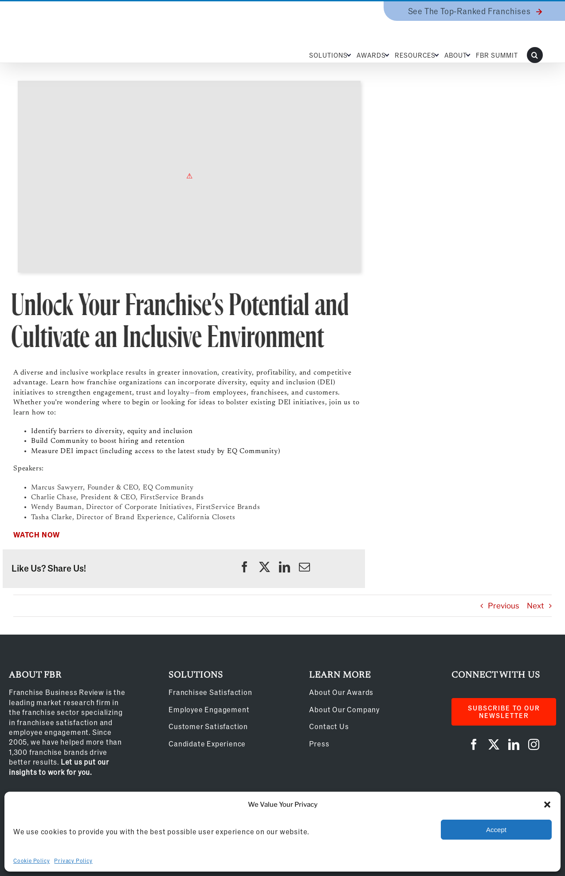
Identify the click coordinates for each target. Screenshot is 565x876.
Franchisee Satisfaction (210, 692)
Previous (503, 605)
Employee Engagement (209, 709)
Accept (496, 829)
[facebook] (244, 566)
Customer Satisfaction (208, 726)
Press (319, 743)
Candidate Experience (207, 743)
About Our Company (344, 709)
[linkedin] (284, 566)
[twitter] (264, 566)
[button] (547, 804)
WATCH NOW (36, 534)
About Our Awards (341, 692)
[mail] (304, 566)
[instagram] (533, 744)
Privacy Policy (73, 860)
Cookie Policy (31, 860)
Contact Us (329, 726)
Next (535, 605)
